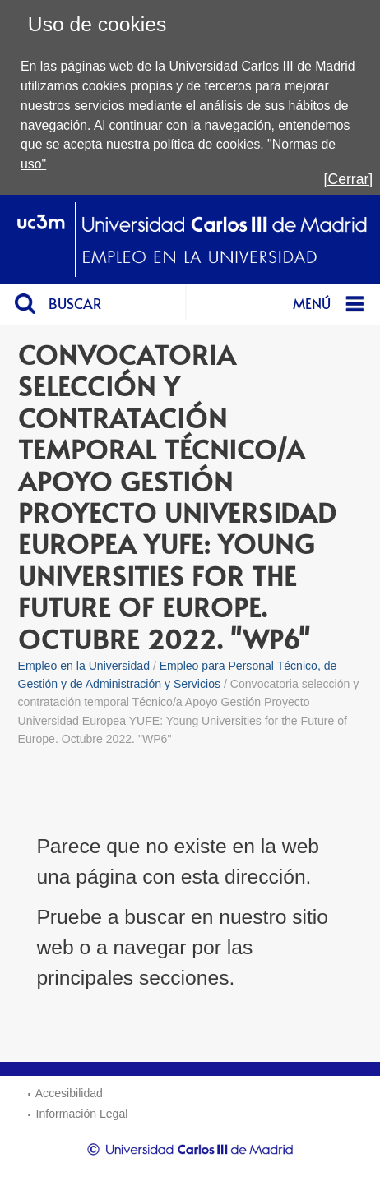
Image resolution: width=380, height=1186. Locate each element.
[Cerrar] (348, 179)
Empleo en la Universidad (84, 665)
